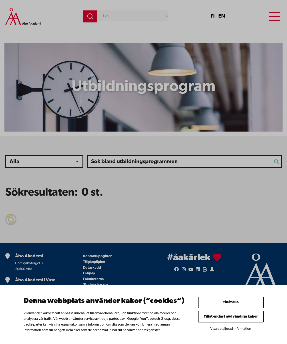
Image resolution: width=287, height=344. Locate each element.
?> (44, 161)
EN (221, 16)
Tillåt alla (231, 302)
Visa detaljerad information (230, 329)
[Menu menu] (275, 16)
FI (213, 16)
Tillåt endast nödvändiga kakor (231, 316)
